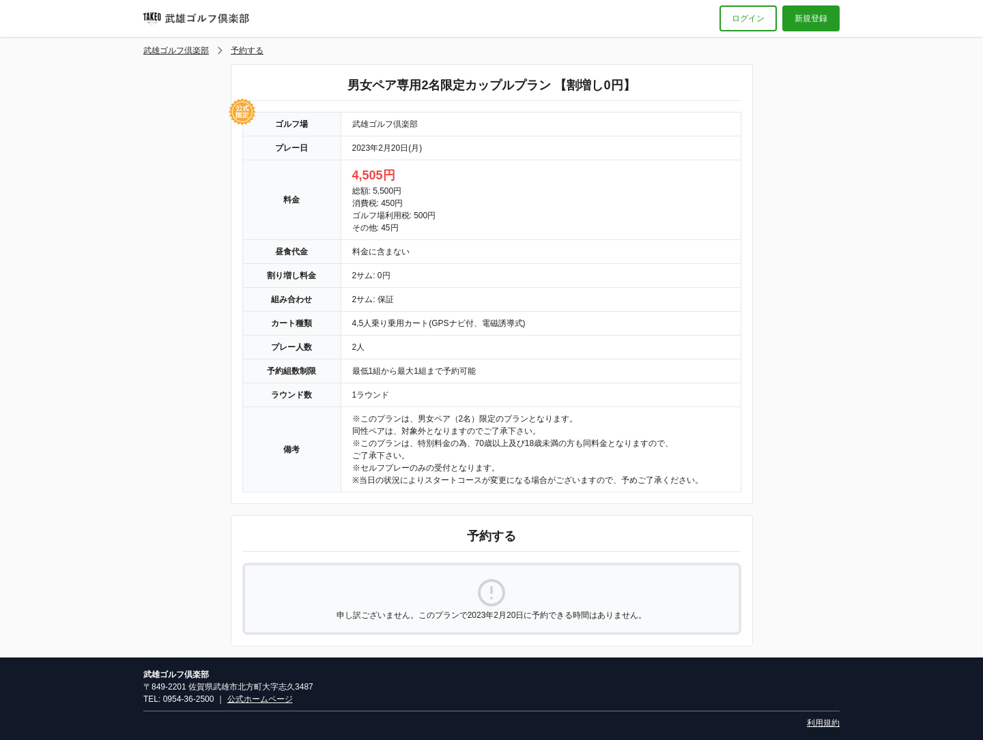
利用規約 (823, 723)
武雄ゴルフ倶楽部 (176, 50)
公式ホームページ (260, 699)
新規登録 (811, 18)
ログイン (748, 18)
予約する (247, 50)
